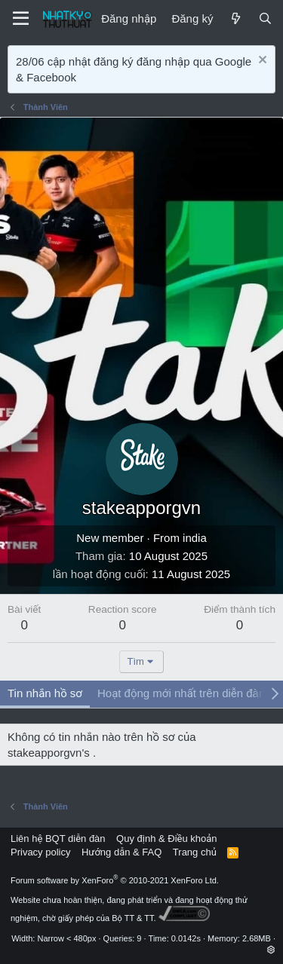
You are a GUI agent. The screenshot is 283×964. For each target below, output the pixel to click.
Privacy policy (40, 852)
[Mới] (235, 18)
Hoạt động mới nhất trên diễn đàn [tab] (181, 693)
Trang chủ (195, 852)
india (195, 537)
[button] (271, 949)
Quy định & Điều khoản (166, 838)
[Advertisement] (141, 266)
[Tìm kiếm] (265, 18)
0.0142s (186, 938)
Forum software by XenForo (115, 880)
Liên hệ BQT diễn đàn (58, 838)
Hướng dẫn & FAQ (121, 852)
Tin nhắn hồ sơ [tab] (45, 693)
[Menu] (20, 19)
